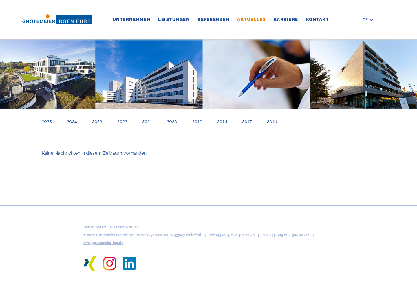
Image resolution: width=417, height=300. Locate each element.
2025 (47, 121)
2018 (222, 121)
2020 (172, 121)
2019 (197, 121)
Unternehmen (132, 19)
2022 (122, 121)
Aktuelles (251, 19)
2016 (272, 121)
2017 (247, 121)
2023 (97, 121)
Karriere (286, 19)
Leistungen (174, 19)
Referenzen (213, 19)
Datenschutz (124, 227)
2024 (72, 121)
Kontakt (317, 19)
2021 (147, 121)
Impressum (95, 227)
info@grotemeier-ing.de (103, 243)
